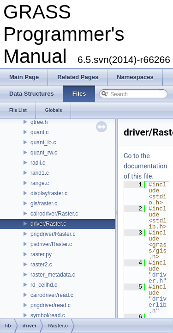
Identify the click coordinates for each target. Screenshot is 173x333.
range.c (39, 183)
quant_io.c (43, 142)
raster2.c (41, 264)
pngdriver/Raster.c (52, 234)
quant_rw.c (43, 152)
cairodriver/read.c (51, 295)
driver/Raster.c (48, 224)
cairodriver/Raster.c (54, 213)
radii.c (37, 163)
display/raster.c (48, 193)
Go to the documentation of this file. (145, 166)
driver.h (158, 278)
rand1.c (39, 173)
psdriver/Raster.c (51, 244)
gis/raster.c (43, 203)
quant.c (39, 132)
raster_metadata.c (52, 274)
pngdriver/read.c (50, 305)
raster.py (41, 254)
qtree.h (39, 122)
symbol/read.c (47, 315)
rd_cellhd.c (43, 285)
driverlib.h (158, 305)
